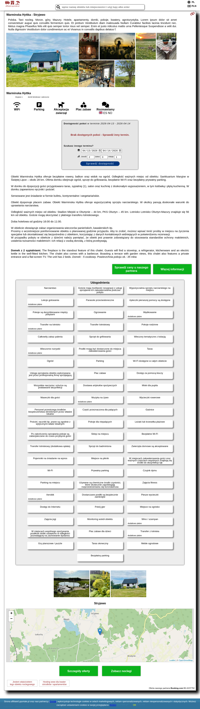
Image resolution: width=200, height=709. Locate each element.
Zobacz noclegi (121, 671)
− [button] (11, 619)
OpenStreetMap (186, 660)
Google (52, 701)
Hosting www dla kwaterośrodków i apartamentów (54, 683)
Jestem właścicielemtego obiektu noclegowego (22, 683)
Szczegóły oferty (78, 671)
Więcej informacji (172, 269)
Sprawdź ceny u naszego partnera (131, 269)
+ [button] (11, 613)
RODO (113, 705)
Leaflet (172, 660)
